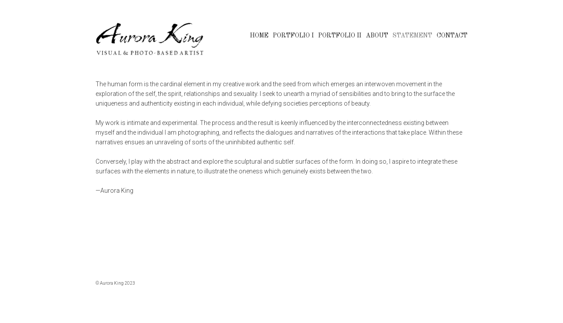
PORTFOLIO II (339, 36)
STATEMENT (412, 36)
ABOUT (377, 36)
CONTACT (452, 36)
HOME (259, 36)
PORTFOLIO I (293, 36)
